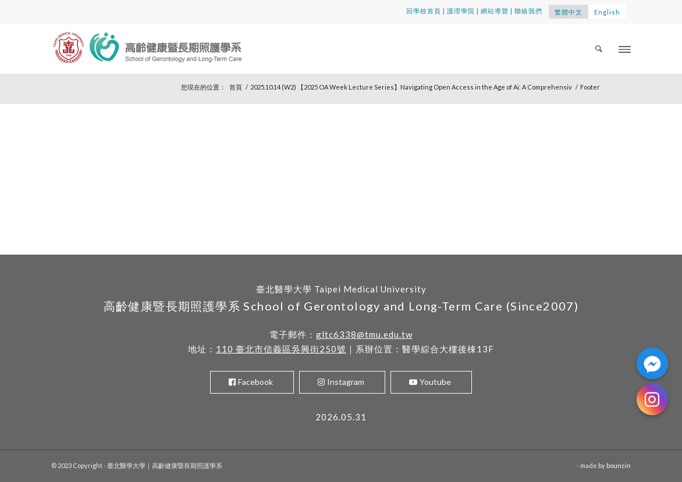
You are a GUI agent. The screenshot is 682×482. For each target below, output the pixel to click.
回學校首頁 (423, 11)
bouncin (618, 465)
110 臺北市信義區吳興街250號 (281, 349)
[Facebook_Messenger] (652, 363)
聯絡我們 (528, 11)
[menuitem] (599, 48)
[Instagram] (652, 399)
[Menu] (625, 48)
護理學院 (461, 11)
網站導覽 (495, 11)
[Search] (599, 48)
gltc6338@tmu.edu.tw (364, 334)
